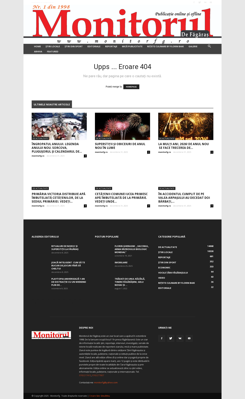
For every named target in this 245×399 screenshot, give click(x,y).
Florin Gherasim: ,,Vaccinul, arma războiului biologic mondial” (132, 249)
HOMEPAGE (131, 87)
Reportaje (111, 46)
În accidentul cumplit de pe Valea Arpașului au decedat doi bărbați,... (184, 197)
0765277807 (98, 375)
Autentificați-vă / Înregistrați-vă (42, 2)
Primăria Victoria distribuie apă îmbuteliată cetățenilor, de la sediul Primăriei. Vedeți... (58, 197)
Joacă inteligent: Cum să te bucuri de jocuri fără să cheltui (68, 265)
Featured (52, 51)
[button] (209, 46)
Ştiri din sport (74, 46)
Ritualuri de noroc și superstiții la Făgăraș (64, 248)
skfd (34, 299)
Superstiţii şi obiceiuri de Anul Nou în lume (120, 146)
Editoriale (93, 46)
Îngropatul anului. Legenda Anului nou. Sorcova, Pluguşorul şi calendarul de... (57, 147)
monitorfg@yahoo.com (106, 382)
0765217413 (85, 375)
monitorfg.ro (38, 155)
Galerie (193, 46)
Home (37, 46)
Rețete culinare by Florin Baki (165, 46)
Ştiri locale (53, 46)
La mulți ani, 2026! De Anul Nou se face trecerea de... (183, 146)
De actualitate (40, 138)
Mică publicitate (132, 46)
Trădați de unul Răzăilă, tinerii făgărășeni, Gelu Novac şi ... (130, 281)
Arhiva (38, 51)
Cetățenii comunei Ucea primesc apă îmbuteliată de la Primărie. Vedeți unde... (121, 197)
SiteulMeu (105, 395)
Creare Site (94, 395)
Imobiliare (121, 262)
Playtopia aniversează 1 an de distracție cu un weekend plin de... (68, 281)
